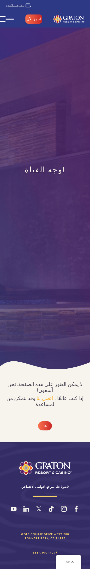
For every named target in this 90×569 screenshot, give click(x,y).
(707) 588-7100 (45, 552)
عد (45, 426)
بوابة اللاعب (15, 5)
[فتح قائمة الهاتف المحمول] (10, 19)
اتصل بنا (44, 398)
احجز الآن (34, 19)
